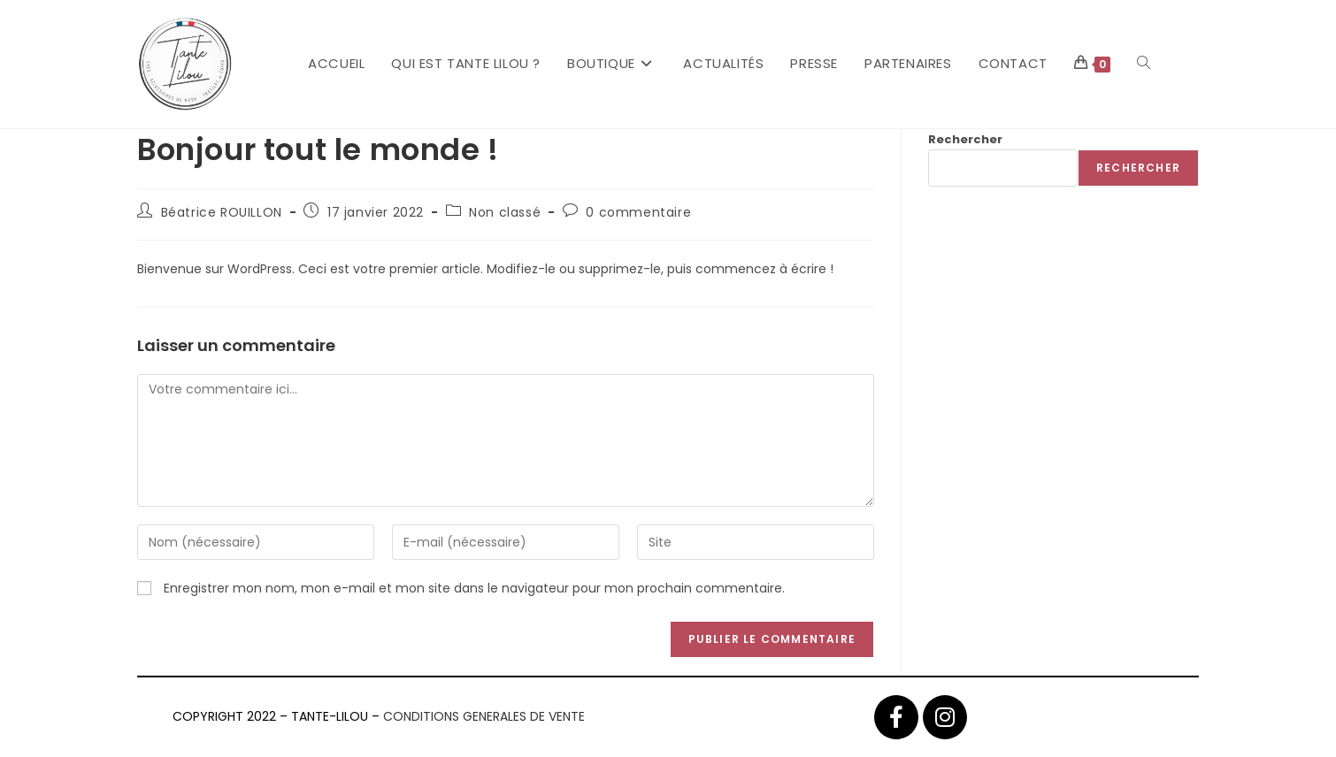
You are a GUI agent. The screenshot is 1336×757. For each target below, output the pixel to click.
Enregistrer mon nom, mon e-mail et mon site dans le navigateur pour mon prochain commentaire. (474, 588)
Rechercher (965, 139)
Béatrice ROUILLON (221, 212)
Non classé (505, 212)
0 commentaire (638, 212)
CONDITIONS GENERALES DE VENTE (484, 716)
